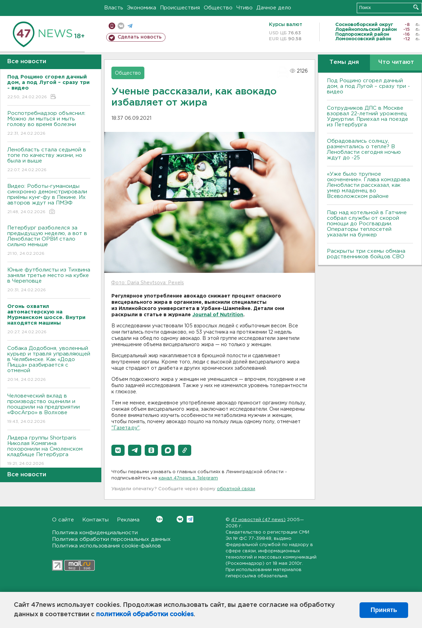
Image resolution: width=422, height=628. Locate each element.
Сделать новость (140, 37)
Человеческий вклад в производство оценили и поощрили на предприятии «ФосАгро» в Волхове (48, 409)
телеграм (130, 26)
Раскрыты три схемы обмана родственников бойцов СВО (366, 254)
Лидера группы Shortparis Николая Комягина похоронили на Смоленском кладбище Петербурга (48, 451)
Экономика (141, 8)
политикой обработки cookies (145, 614)
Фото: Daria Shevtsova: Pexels (147, 283)
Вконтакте (159, 519)
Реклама (128, 520)
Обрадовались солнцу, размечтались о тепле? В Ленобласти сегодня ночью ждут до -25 (364, 149)
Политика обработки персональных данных (111, 539)
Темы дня (344, 62)
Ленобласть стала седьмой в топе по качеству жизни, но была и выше (48, 160)
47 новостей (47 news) (258, 520)
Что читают (396, 62)
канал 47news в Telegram (188, 478)
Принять (384, 609)
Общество (218, 8)
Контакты (95, 520)
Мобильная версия (112, 26)
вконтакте (121, 26)
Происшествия (180, 8)
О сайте (63, 520)
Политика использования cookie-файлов (106, 546)
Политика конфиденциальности (95, 532)
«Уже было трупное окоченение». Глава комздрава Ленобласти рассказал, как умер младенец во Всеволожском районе (368, 185)
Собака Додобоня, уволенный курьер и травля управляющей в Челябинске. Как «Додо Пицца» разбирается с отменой (48, 364)
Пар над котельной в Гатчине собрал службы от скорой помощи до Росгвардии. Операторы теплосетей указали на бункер (367, 223)
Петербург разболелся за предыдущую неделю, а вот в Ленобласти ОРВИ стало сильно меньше (48, 241)
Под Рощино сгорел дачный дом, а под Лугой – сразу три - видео (368, 86)
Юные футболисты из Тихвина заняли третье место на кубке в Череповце (48, 280)
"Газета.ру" (125, 428)
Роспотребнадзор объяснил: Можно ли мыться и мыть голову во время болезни (48, 123)
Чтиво (244, 8)
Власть (113, 8)
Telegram (190, 519)
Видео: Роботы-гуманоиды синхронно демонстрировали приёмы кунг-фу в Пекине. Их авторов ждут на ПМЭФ (48, 199)
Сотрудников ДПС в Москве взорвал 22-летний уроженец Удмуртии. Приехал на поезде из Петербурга (367, 116)
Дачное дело (273, 8)
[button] (118, 450)
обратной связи (236, 489)
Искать (416, 7)
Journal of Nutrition (217, 315)
